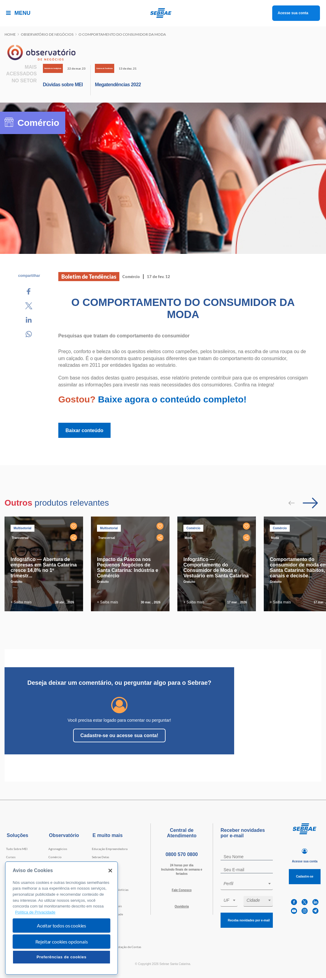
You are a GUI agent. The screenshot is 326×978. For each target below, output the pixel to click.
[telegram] (315, 911)
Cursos (10, 857)
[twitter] (305, 902)
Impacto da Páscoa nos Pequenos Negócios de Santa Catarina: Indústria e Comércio (127, 567)
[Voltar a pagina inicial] (163, 13)
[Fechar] (110, 870)
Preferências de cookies (61, 957)
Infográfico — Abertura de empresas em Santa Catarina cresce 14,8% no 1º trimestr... (44, 567)
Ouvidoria (182, 906)
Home (10, 34)
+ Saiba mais (21, 602)
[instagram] (305, 911)
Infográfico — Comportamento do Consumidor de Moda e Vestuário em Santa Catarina (216, 567)
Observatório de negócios (47, 34)
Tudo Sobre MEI (16, 849)
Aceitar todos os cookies (61, 925)
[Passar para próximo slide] (310, 502)
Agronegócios (57, 849)
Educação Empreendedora (109, 849)
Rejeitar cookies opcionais (61, 941)
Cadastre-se (304, 876)
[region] (61, 918)
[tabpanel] (45, 564)
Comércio (55, 857)
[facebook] (294, 902)
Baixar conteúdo (84, 430)
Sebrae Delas (100, 857)
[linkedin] (315, 902)
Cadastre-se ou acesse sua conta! (119, 735)
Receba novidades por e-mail (249, 920)
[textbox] (250, 883)
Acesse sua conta (293, 13)
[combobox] (247, 884)
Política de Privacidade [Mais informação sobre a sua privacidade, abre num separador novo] (35, 912)
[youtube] (294, 911)
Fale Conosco (182, 890)
